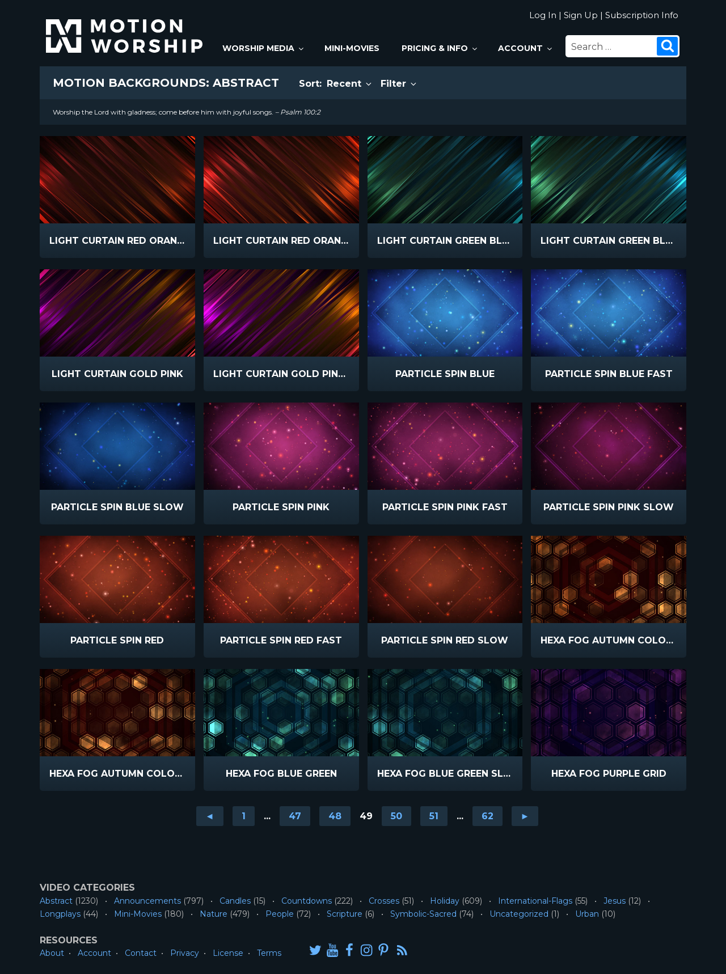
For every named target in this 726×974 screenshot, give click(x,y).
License (228, 953)
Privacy (184, 953)
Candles (235, 901)
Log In (542, 15)
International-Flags (535, 901)
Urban (587, 914)
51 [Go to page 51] (433, 816)
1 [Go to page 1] (244, 816)
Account (526, 48)
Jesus (614, 901)
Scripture (344, 914)
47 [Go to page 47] (295, 816)
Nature (213, 914)
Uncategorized (518, 914)
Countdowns (306, 901)
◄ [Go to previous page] (209, 816)
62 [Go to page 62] (487, 816)
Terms (269, 953)
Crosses (384, 901)
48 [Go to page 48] (334, 816)
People (279, 914)
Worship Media (263, 48)
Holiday (444, 901)
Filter (399, 83)
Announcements (147, 901)
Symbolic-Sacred (423, 914)
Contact (141, 953)
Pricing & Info (440, 48)
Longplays (60, 914)
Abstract (56, 901)
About (52, 953)
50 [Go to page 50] (396, 816)
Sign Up (581, 15)
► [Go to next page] (525, 816)
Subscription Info (641, 15)
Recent (350, 83)
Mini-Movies (351, 48)
